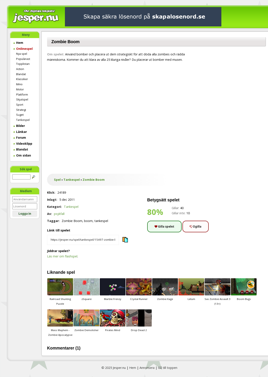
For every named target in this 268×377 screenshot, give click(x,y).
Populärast (23, 59)
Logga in (24, 214)
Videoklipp (22, 143)
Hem (18, 43)
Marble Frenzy (113, 289)
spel (71, 272)
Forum (19, 137)
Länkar (20, 132)
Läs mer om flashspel (62, 256)
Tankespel (23, 120)
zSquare (86, 289)
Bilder (19, 126)
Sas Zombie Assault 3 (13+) (217, 291)
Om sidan (22, 155)
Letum (191, 289)
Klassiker (22, 79)
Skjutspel (22, 99)
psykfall (59, 214)
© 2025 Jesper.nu (113, 368)
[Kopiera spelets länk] (83, 240)
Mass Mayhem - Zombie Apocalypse (60, 322)
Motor (20, 89)
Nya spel (21, 54)
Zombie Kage (165, 289)
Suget (20, 115)
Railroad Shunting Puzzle (60, 291)
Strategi (21, 110)
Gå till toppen (167, 368)
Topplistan (23, 64)
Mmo (19, 84)
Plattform (22, 94)
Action (20, 69)
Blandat (21, 74)
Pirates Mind (113, 320)
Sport (19, 104)
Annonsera (147, 368)
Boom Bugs (244, 289)
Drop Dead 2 (139, 320)
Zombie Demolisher (86, 320)
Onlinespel (23, 49)
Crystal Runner (139, 289)
